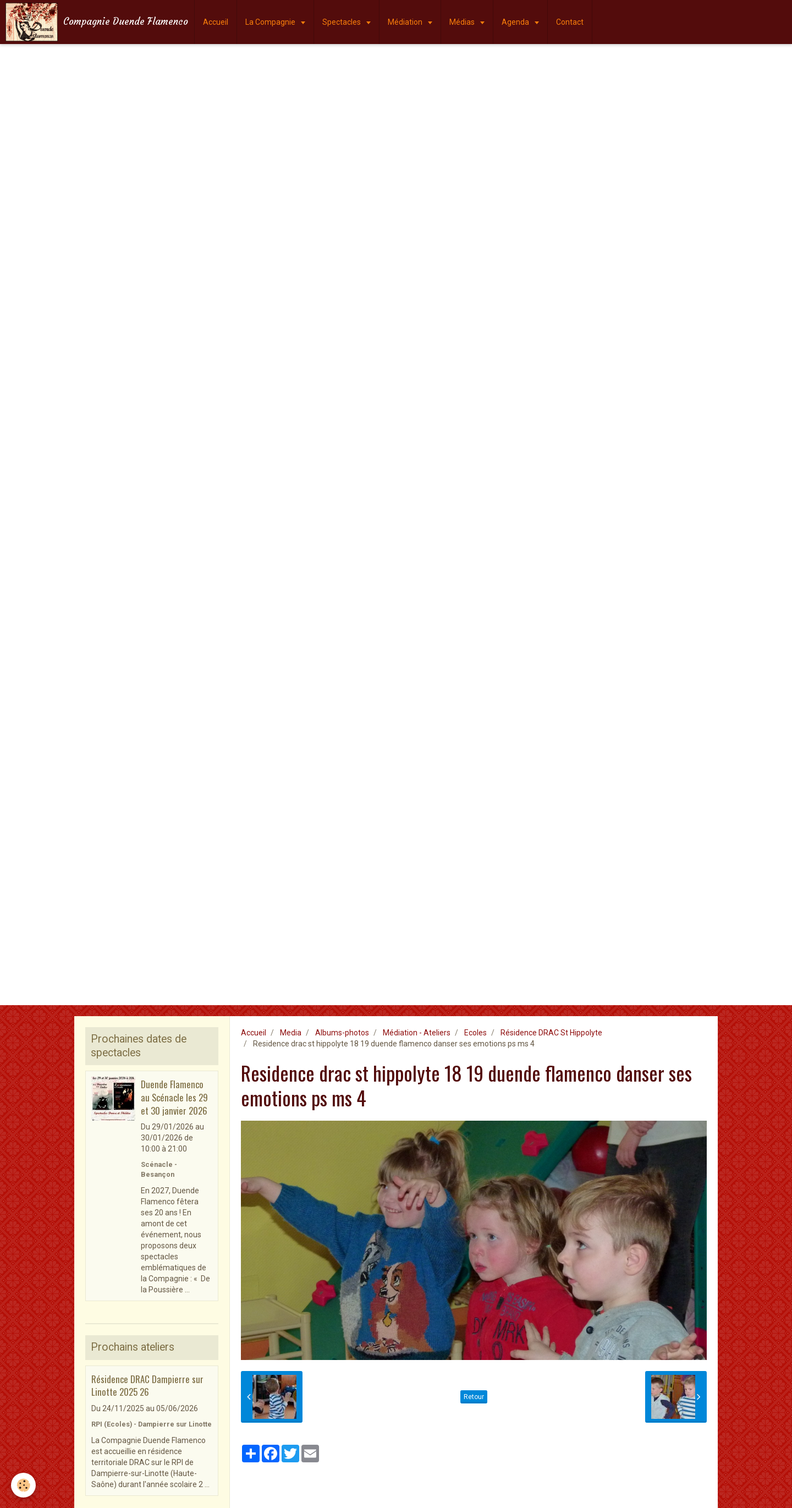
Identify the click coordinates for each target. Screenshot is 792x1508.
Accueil (215, 22)
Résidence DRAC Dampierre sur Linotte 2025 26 (147, 1385)
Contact (570, 22)
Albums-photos (342, 1032)
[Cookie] (23, 1485)
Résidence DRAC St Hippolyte (551, 1032)
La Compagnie (271, 22)
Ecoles (475, 1032)
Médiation (406, 22)
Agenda (516, 22)
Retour (474, 1397)
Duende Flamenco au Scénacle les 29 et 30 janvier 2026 (174, 1097)
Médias (462, 22)
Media (290, 1032)
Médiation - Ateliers (416, 1032)
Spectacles (342, 22)
